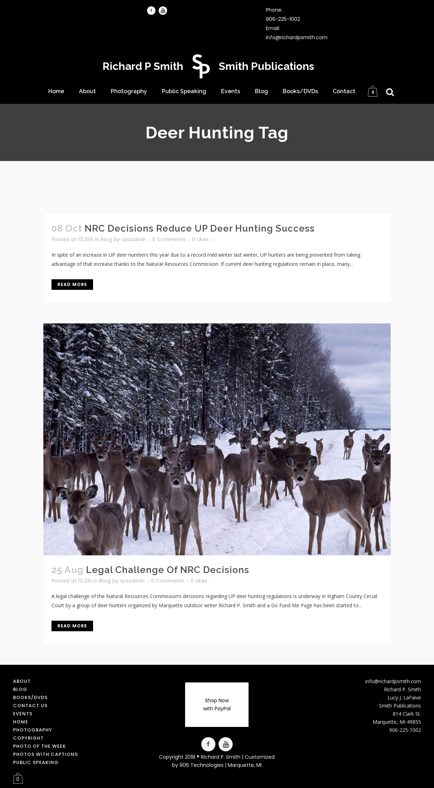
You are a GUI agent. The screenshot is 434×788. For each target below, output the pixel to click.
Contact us (30, 705)
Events (22, 713)
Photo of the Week (39, 746)
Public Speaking (36, 762)
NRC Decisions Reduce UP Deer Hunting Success (200, 228)
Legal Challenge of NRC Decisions (167, 570)
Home (20, 721)
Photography (32, 730)
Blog (106, 239)
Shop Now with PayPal (217, 704)
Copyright (28, 738)
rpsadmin (133, 239)
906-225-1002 (283, 19)
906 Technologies (201, 765)
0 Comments (168, 239)
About (22, 681)
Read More (72, 284)
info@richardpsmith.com (297, 37)
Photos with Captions (45, 754)
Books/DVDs (30, 697)
